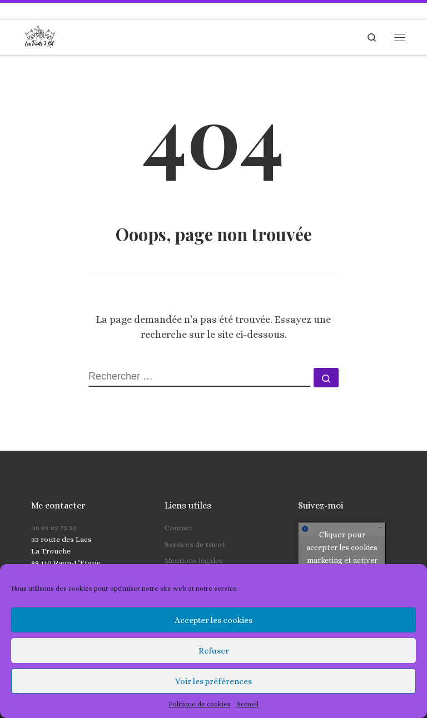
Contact (179, 509)
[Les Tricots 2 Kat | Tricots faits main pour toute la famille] (40, 35)
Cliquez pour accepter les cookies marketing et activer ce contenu (342, 535)
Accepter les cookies (213, 620)
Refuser (213, 651)
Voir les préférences (213, 681)
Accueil (247, 704)
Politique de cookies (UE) (208, 558)
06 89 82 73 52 (54, 509)
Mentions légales (194, 541)
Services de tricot (195, 525)
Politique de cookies (199, 704)
